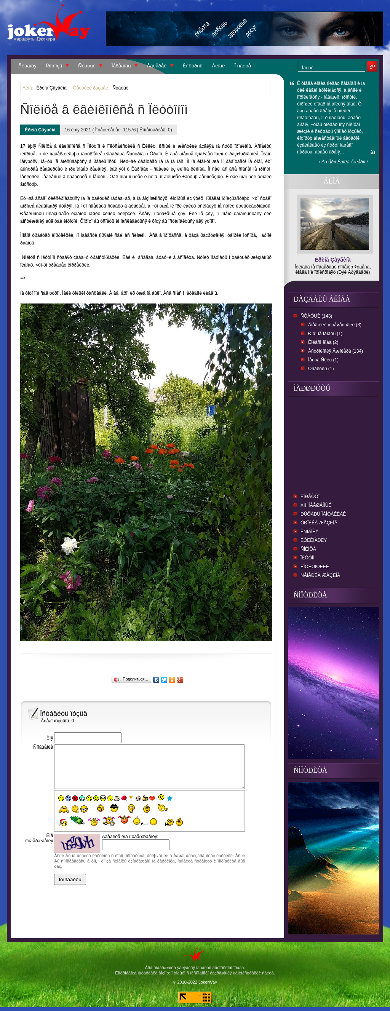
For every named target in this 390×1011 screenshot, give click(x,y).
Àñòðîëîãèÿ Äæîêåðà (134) (335, 351)
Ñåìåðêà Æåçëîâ (320, 575)
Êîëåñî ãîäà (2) (323, 342)
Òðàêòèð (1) (321, 368)
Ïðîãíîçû (54, 66)
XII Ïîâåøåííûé (315, 505)
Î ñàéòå (243, 66)
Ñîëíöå (308, 549)
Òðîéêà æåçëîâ (318, 522)
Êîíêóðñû (193, 66)
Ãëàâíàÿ (27, 66)
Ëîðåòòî (310, 496)
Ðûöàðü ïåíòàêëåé (323, 514)
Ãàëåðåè (157, 66)
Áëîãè (218, 66)
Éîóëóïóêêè (314, 566)
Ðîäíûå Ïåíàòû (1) (325, 333)
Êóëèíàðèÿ (313, 540)
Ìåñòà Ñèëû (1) (323, 360)
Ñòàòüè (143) (316, 316)
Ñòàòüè (87, 66)
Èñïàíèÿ (309, 531)
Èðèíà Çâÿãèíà (51, 88)
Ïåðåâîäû (121, 66)
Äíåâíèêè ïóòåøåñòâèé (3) (334, 324)
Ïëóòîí (307, 558)
